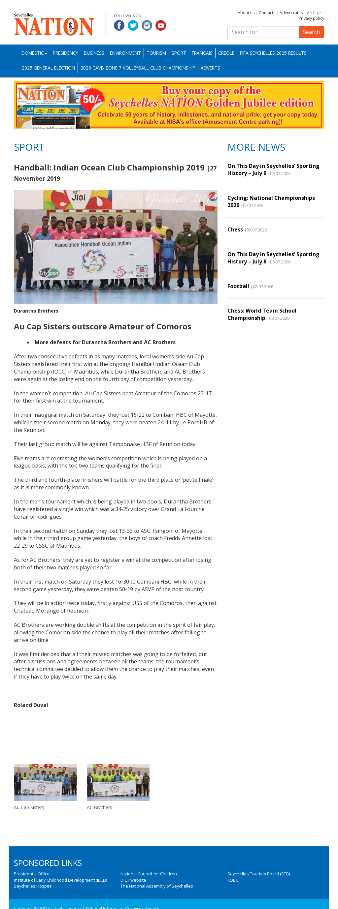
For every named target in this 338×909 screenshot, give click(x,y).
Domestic (34, 53)
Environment (125, 53)
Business (94, 53)
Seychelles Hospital (33, 886)
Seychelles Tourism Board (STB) (258, 874)
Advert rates (291, 12)
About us (246, 12)
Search (311, 32)
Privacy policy (311, 18)
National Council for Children (148, 874)
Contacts (267, 12)
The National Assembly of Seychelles (156, 886)
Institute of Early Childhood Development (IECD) (60, 880)
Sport (179, 53)
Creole (226, 53)
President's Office (32, 874)
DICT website (133, 880)
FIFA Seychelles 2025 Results (273, 53)
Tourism (156, 53)
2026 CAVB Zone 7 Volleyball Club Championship (138, 68)
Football (238, 286)
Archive (314, 12)
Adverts (210, 68)
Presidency (65, 53)
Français (202, 53)
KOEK (232, 880)
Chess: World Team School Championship (261, 314)
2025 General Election (48, 68)
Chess (235, 229)
